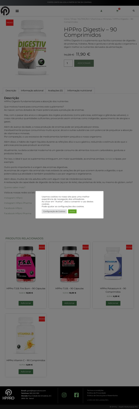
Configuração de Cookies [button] (54, 211)
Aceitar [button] (72, 211)
